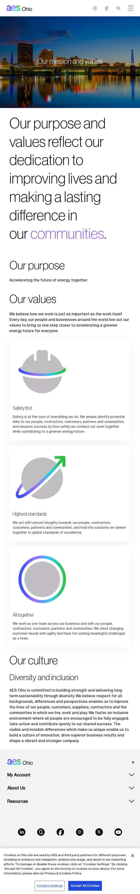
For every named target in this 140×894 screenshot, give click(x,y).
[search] (118, 8)
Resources (17, 801)
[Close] (132, 856)
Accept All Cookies (85, 885)
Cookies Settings (50, 885)
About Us (16, 788)
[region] (70, 871)
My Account (18, 774)
